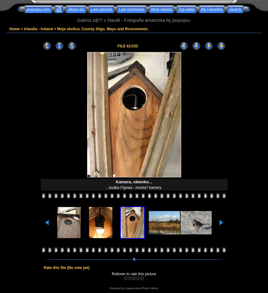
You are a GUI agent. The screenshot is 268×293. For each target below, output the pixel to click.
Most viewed (161, 9)
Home (14, 29)
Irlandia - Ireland (38, 29)
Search (235, 9)
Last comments (131, 9)
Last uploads (101, 9)
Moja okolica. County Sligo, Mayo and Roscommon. (102, 29)
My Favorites (212, 9)
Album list (76, 9)
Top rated (186, 9)
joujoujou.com (38, 9)
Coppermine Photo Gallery (141, 288)
